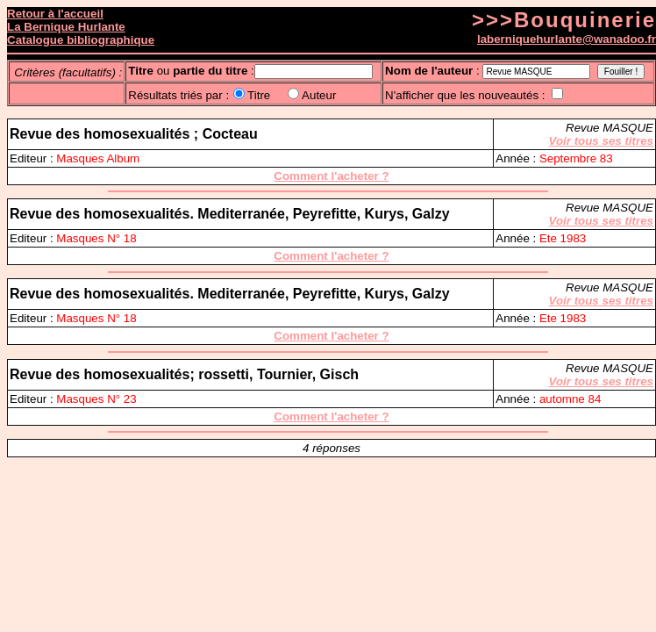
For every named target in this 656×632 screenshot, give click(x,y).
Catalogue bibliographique (80, 40)
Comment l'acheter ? (331, 176)
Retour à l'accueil (55, 13)
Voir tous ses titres (601, 140)
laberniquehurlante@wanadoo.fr (566, 39)
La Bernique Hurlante (66, 26)
